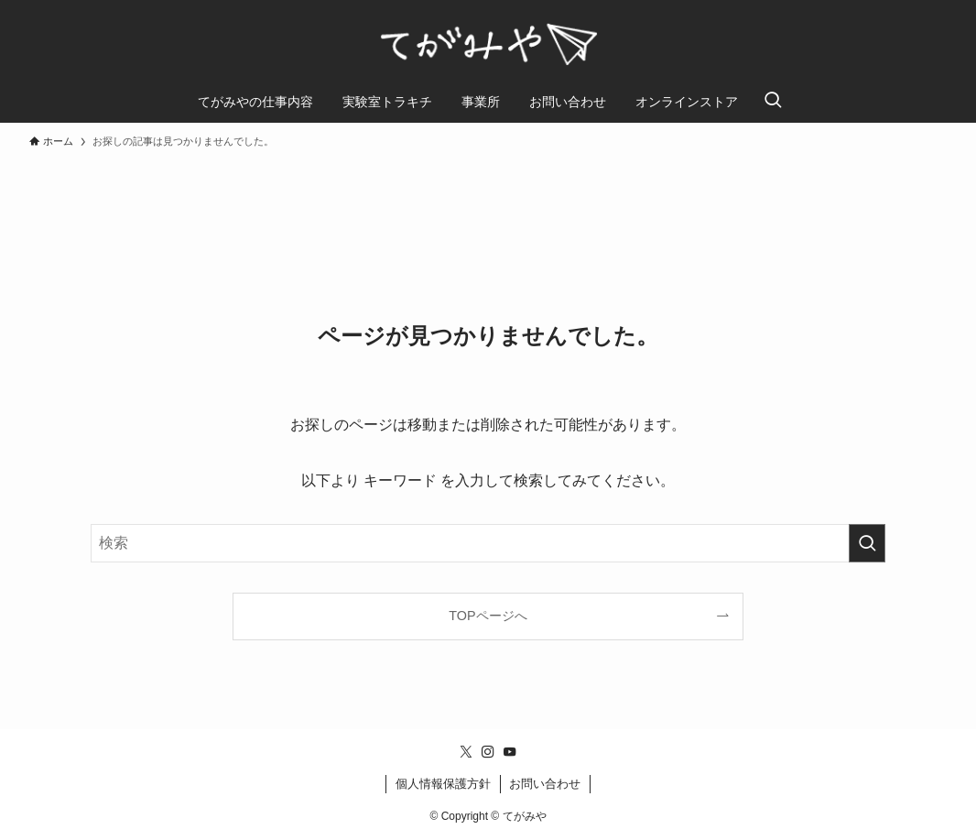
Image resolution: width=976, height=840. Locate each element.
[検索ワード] (488, 543)
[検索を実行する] (867, 543)
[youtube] (510, 752)
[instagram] (488, 752)
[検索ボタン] (773, 102)
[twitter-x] (466, 752)
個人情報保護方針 (443, 784)
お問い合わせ (544, 784)
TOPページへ (487, 615)
